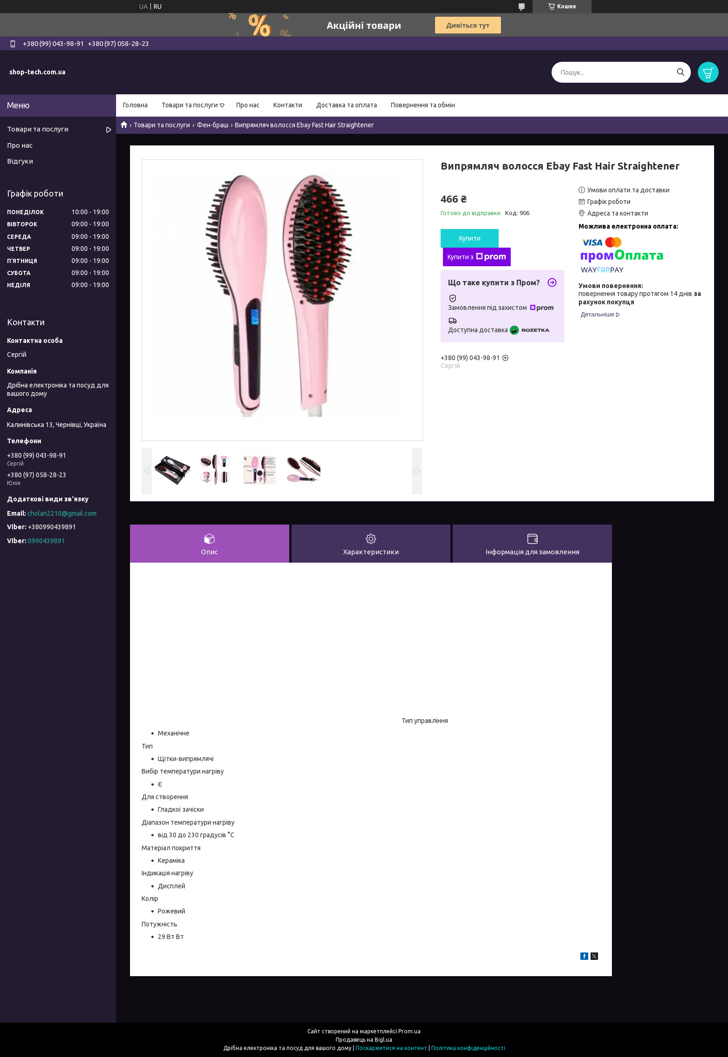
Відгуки (20, 161)
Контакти (287, 105)
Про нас (248, 105)
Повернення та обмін (423, 105)
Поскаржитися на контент (391, 1048)
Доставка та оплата (346, 105)
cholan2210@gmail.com (62, 513)
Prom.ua (409, 1031)
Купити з (477, 257)
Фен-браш (212, 125)
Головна (135, 105)
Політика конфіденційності (468, 1048)
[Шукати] (680, 72)
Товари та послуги (190, 105)
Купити (470, 238)
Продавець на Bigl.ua (364, 1040)
